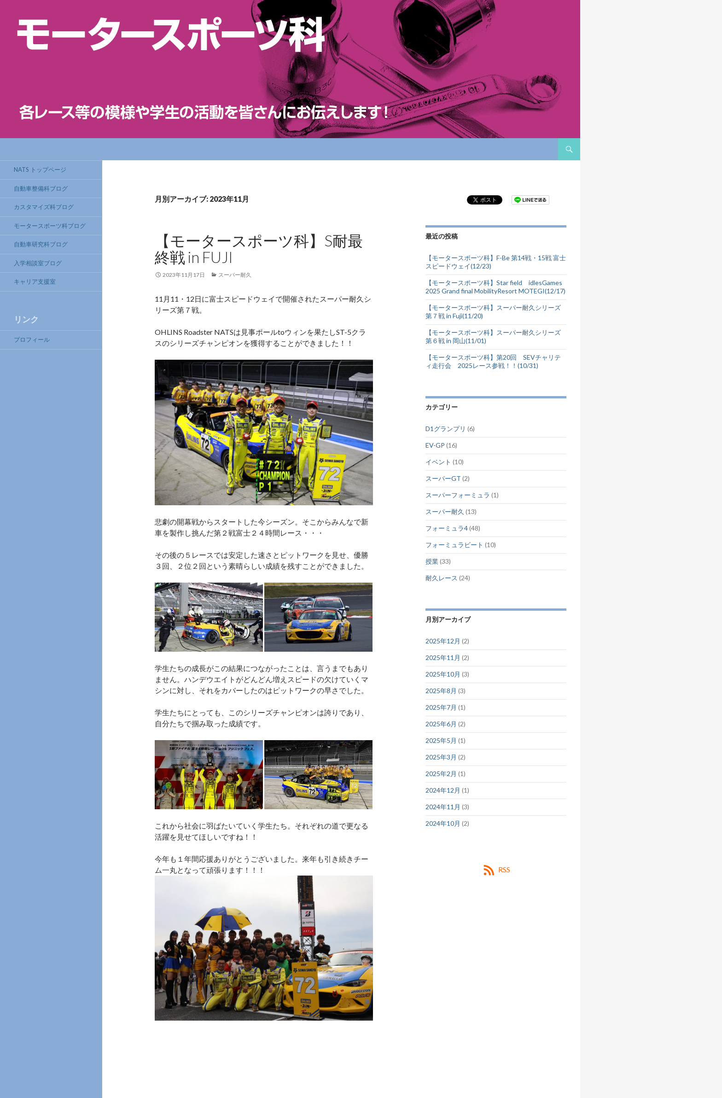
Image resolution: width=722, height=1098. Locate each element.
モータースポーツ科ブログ (50, 225)
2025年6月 (441, 724)
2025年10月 (442, 674)
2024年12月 (442, 790)
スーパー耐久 (234, 274)
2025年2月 (441, 773)
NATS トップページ (40, 169)
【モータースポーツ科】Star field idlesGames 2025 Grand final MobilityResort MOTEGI (497, 287)
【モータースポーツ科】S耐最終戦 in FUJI (259, 248)
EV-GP (435, 445)
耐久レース (441, 578)
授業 (431, 561)
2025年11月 (442, 657)
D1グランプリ (445, 428)
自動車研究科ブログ (41, 244)
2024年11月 (442, 807)
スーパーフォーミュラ (457, 495)
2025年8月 (441, 691)
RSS (504, 869)
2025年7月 (441, 707)
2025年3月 (441, 757)
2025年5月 (441, 740)
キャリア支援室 (35, 281)
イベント (438, 462)
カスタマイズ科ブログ (44, 206)
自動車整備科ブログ (41, 188)
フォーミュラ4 (446, 528)
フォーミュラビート (454, 545)
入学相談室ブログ (38, 263)
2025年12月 (442, 641)
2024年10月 (442, 823)
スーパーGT (443, 478)
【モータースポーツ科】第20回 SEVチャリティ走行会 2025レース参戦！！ (493, 361)
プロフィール (32, 339)
